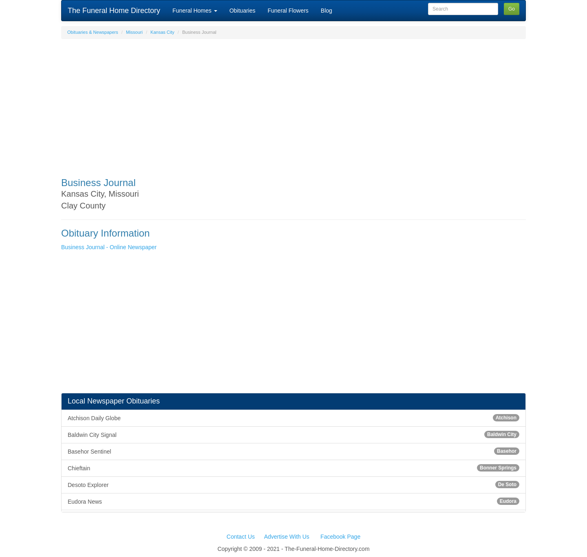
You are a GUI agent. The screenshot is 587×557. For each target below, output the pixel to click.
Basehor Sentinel (293, 451)
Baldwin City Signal (293, 434)
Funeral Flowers (287, 10)
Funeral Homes (194, 10)
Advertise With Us (286, 536)
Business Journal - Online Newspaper (109, 247)
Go (511, 9)
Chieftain (293, 467)
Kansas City (162, 32)
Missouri (134, 32)
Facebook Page (340, 536)
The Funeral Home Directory (114, 11)
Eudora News (293, 501)
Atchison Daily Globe (293, 417)
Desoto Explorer (293, 484)
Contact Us (241, 536)
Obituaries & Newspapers (92, 32)
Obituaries (243, 10)
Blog (326, 10)
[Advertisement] (293, 104)
